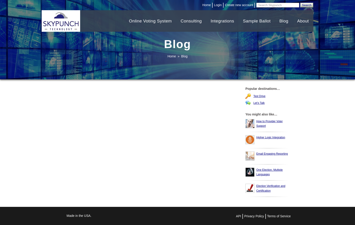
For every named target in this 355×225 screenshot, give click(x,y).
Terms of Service (279, 216)
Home (206, 5)
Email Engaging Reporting (272, 153)
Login (218, 5)
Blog (283, 21)
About (303, 21)
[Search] (277, 5)
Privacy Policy (254, 216)
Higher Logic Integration (270, 137)
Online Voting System (150, 21)
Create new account (239, 5)
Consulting (191, 21)
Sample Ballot (257, 21)
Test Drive (259, 96)
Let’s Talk (259, 103)
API (238, 216)
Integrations (222, 21)
